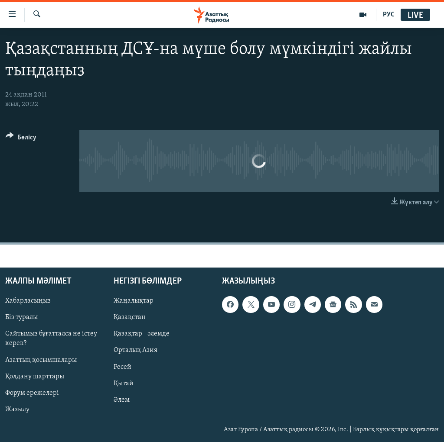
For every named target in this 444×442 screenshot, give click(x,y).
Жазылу (17, 409)
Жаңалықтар (133, 301)
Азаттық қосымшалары (41, 360)
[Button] (21, 139)
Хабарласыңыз (28, 301)
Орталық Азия (135, 350)
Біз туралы (21, 317)
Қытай (124, 383)
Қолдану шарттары (34, 376)
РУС (389, 14)
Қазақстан (130, 317)
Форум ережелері (32, 393)
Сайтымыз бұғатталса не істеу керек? (51, 339)
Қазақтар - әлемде (142, 334)
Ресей (122, 367)
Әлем (122, 400)
